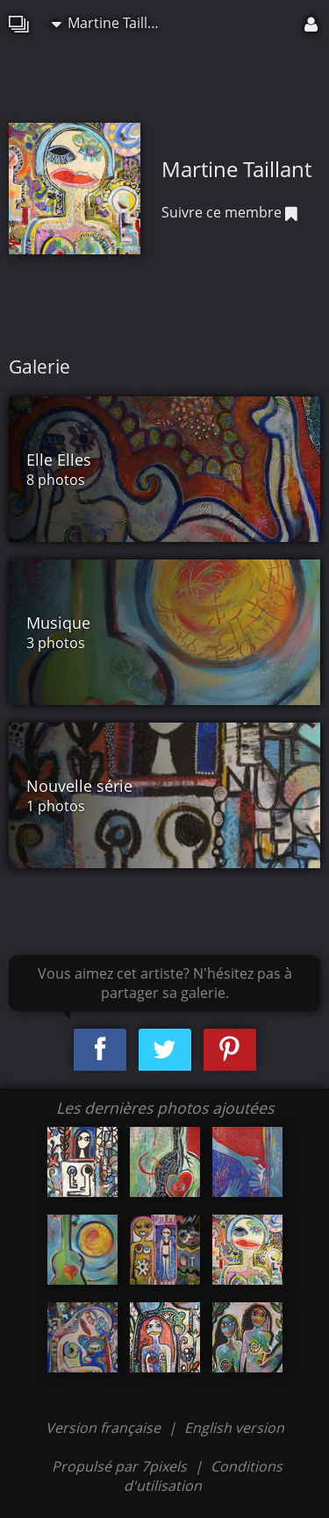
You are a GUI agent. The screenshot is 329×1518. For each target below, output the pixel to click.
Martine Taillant (110, 22)
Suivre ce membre (229, 212)
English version (234, 1427)
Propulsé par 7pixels (119, 1466)
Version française (105, 1427)
